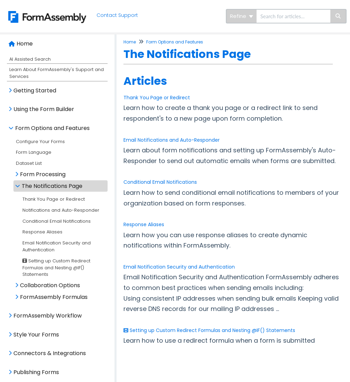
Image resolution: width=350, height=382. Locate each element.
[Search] (338, 16)
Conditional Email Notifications (56, 221)
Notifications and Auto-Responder (60, 210)
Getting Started (34, 90)
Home (25, 44)
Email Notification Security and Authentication (179, 266)
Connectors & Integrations (49, 353)
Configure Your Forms (40, 141)
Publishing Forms (36, 372)
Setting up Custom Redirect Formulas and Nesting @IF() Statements (56, 268)
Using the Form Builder (43, 109)
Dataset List (29, 163)
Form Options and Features (52, 128)
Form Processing (43, 174)
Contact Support (117, 15)
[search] (293, 16)
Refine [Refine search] (241, 16)
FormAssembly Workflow (47, 316)
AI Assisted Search (30, 59)
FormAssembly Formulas (54, 297)
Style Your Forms (36, 335)
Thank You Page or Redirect (53, 199)
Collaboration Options (50, 285)
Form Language (33, 152)
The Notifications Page (52, 186)
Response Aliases (42, 232)
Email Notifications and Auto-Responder (171, 140)
